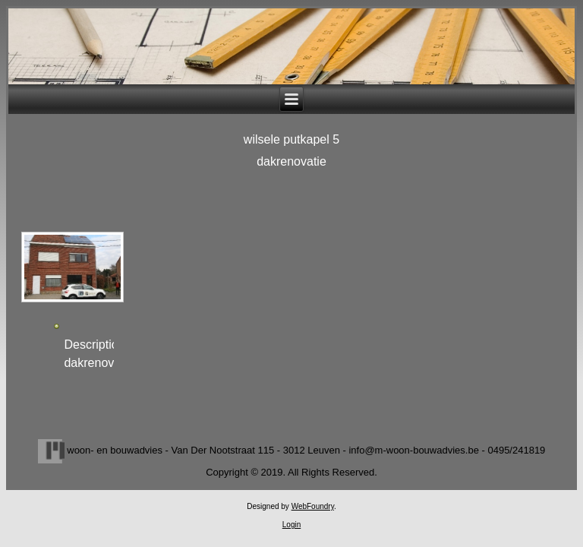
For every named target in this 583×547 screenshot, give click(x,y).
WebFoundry (313, 506)
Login (291, 524)
